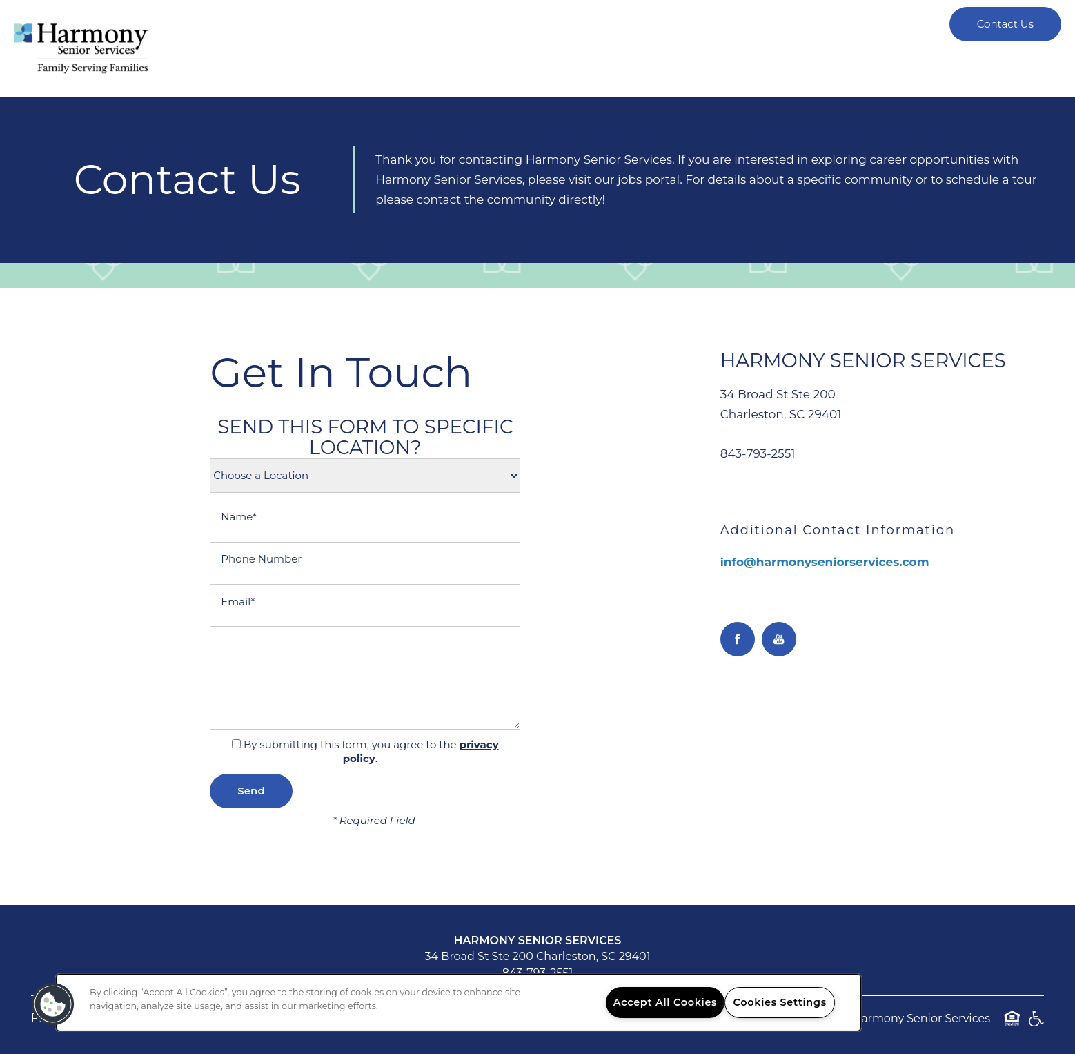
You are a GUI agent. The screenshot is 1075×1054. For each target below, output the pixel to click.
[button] (53, 1004)
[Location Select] (365, 475)
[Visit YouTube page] (779, 639)
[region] (458, 1002)
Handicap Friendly (1035, 1025)
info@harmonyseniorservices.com (824, 562)
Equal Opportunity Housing (1012, 1025)
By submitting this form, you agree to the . (371, 751)
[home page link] (81, 48)
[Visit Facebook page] (737, 639)
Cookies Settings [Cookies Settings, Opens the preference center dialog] (780, 1002)
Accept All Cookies (665, 1002)
